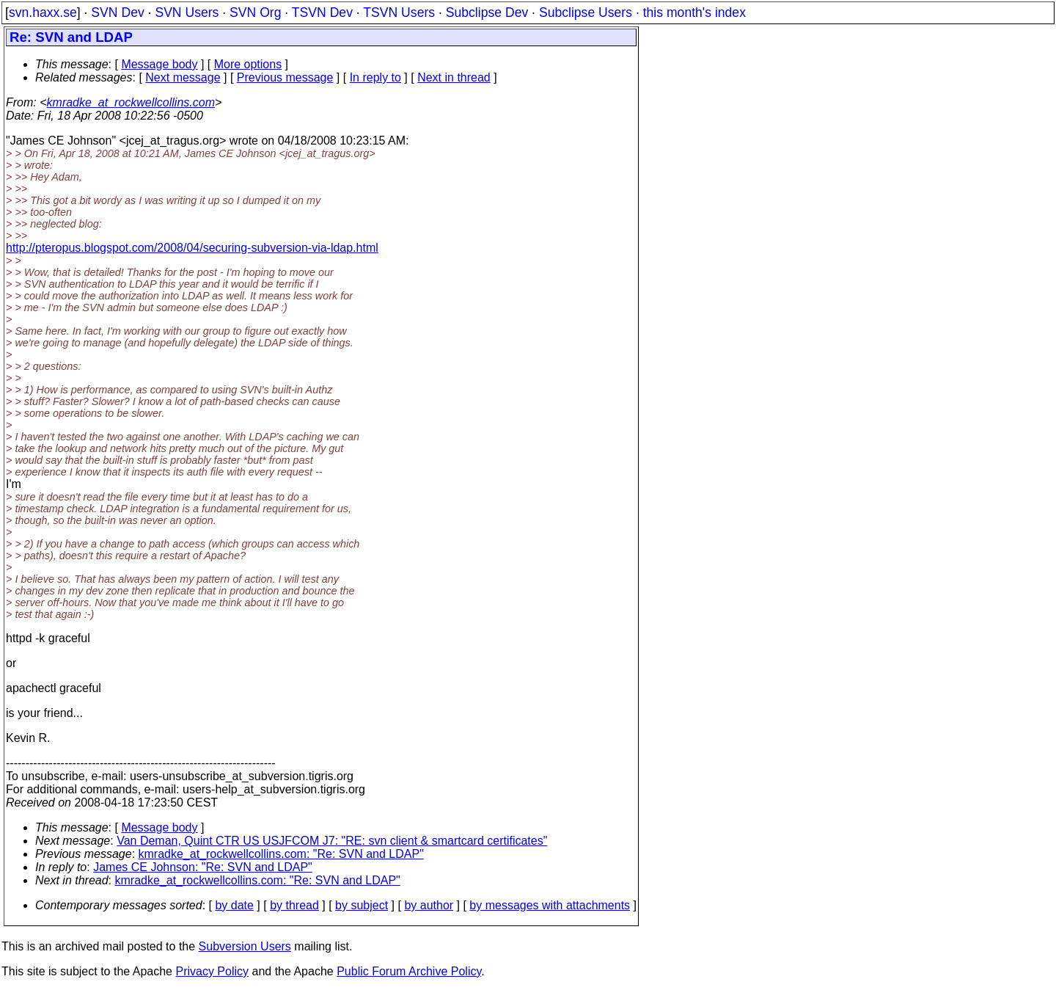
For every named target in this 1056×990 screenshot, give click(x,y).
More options (248, 64)
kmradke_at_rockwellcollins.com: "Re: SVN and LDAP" (281, 854)
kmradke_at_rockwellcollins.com (131, 102)
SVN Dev (117, 12)
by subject (361, 905)
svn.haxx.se (43, 12)
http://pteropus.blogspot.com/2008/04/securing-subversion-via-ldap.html (192, 247)
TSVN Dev (322, 12)
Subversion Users (245, 946)
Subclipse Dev (487, 12)
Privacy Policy (212, 971)
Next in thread (454, 77)
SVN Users (187, 12)
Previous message (285, 77)
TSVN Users (399, 12)
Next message (182, 77)
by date (234, 905)
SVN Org (255, 12)
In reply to (375, 77)
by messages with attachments (549, 905)
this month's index (694, 12)
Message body (159, 64)
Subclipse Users (585, 12)
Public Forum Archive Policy (409, 971)
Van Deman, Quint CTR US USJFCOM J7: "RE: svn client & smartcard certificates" (332, 840)
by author (428, 905)
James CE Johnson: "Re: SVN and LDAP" (202, 867)
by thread (294, 905)
